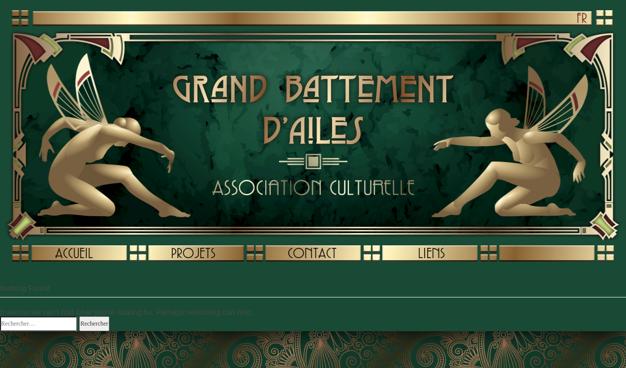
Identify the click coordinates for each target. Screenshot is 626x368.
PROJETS (193, 253)
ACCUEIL (74, 253)
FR (581, 18)
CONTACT (312, 253)
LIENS (431, 253)
